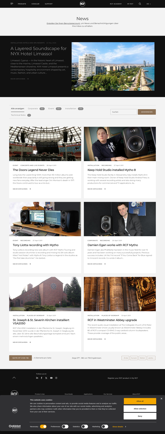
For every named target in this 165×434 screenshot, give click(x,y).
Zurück (134, 357)
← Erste (125, 357)
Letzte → (151, 357)
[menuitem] (35, 4)
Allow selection (140, 412)
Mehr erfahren (18, 79)
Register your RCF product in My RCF (123, 377)
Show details (118, 429)
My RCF (130, 4)
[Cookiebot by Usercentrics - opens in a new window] (15, 429)
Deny (140, 419)
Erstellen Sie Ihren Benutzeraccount (63, 23)
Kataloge (68, 398)
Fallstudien (87, 398)
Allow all (140, 404)
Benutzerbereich (109, 398)
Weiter (142, 357)
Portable (38, 398)
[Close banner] (161, 401)
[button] (20, 357)
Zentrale (135, 398)
